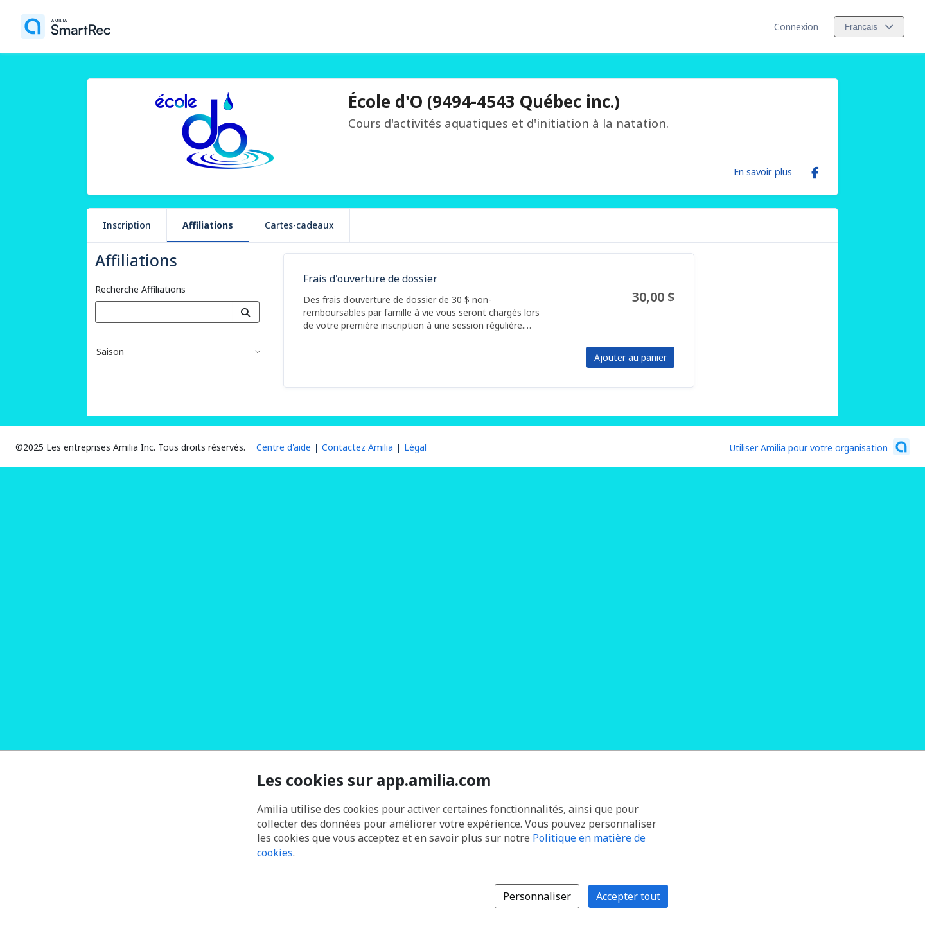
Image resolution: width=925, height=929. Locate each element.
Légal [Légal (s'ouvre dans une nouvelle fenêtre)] (415, 447)
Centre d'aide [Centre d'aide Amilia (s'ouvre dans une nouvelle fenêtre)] (283, 447)
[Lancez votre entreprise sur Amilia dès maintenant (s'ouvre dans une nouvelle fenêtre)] (820, 446)
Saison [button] (110, 351)
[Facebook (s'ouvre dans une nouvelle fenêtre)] (815, 170)
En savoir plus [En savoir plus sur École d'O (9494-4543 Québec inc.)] (763, 171)
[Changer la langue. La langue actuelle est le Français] (869, 26)
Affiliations (207, 225)
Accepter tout (628, 896)
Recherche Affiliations (140, 289)
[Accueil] (65, 26)
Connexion (796, 27)
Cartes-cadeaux (299, 225)
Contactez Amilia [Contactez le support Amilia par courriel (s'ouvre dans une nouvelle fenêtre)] (357, 447)
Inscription (127, 225)
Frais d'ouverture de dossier (370, 279)
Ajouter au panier (630, 357)
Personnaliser (537, 896)
